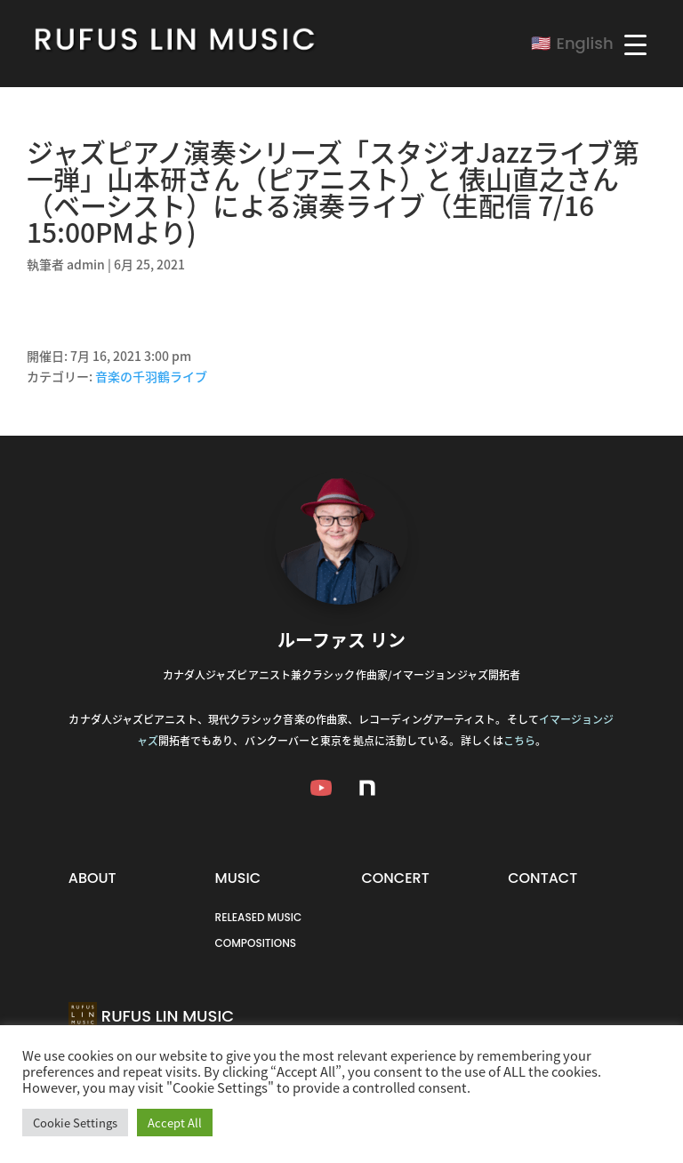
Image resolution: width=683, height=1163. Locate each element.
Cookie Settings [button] (75, 1122)
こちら (519, 741)
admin (86, 264)
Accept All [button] (175, 1122)
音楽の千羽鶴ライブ (151, 376)
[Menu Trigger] (636, 43)
